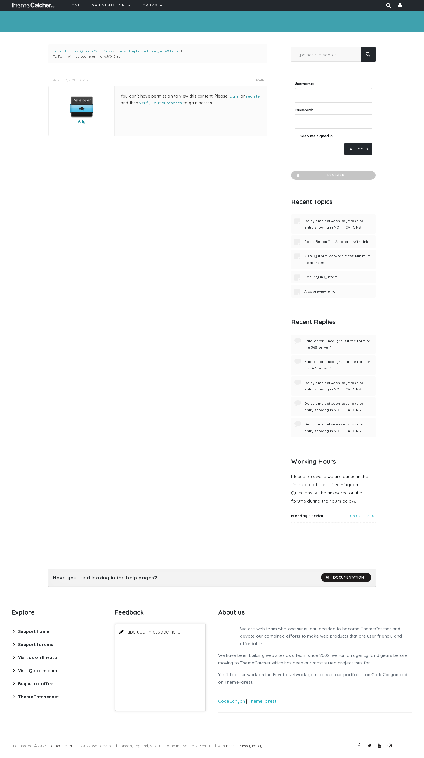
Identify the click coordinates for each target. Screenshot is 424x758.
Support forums (35, 644)
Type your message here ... (154, 632)
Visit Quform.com (37, 670)
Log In (361, 149)
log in (234, 96)
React (231, 745)
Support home (33, 631)
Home (57, 51)
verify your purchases (160, 102)
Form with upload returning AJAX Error (146, 51)
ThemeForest (263, 701)
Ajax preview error (320, 291)
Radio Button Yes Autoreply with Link (336, 241)
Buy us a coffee (35, 683)
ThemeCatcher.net (38, 697)
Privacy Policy (250, 745)
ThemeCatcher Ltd (63, 745)
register (253, 96)
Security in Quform (321, 277)
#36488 (260, 80)
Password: (304, 110)
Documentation (344, 577)
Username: (304, 84)
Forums (71, 51)
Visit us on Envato (37, 657)
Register (320, 175)
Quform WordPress (96, 51)
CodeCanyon (231, 701)
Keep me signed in (316, 136)
